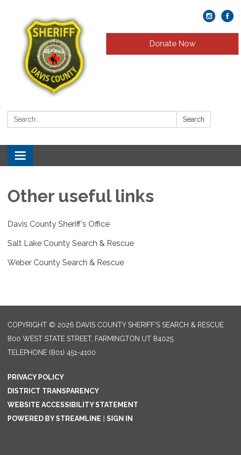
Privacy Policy (35, 377)
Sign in (120, 418)
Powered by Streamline (54, 418)
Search (193, 119)
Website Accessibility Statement (72, 405)
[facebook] (227, 19)
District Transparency (53, 391)
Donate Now (172, 43)
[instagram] (209, 19)
